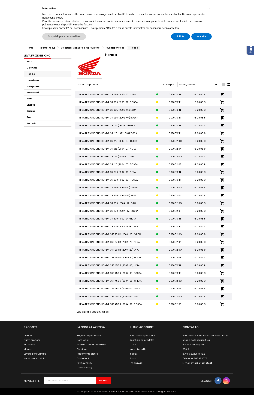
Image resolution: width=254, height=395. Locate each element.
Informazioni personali (142, 335)
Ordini (133, 344)
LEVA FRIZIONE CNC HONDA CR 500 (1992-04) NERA (107, 218)
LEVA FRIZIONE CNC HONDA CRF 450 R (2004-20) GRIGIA (110, 281)
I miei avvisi (136, 363)
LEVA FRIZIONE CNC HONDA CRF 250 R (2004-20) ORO (109, 249)
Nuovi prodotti (32, 340)
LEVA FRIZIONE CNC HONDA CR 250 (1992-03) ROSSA (108, 180)
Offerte (28, 335)
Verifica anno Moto (35, 358)
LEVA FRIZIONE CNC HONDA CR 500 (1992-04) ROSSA (108, 226)
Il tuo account (142, 327)
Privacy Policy (84, 363)
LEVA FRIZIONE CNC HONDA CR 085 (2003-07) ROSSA (108, 117)
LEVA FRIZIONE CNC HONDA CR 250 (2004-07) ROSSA (108, 211)
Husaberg (33, 80)
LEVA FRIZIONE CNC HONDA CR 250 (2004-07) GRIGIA (108, 187)
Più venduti (30, 344)
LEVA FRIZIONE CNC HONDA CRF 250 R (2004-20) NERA (109, 242)
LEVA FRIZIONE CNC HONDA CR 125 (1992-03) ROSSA (108, 133)
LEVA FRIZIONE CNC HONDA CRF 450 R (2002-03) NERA (109, 265)
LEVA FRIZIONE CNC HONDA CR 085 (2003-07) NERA (107, 110)
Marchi (28, 349)
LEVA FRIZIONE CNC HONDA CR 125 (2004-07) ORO (107, 156)
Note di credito (138, 349)
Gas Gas (32, 67)
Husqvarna (34, 86)
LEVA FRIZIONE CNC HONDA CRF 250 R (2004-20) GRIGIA (110, 234)
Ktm (29, 98)
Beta (29, 61)
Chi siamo (82, 349)
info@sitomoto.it (201, 363)
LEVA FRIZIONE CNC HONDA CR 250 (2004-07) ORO (107, 203)
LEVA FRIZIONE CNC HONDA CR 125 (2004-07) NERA (107, 148)
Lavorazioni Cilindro (35, 353)
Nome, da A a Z (198, 85)
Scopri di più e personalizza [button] (64, 36)
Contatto (191, 327)
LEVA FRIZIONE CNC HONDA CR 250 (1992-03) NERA (107, 172)
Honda (31, 74)
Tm (29, 117)
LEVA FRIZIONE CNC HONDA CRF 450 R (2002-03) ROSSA (110, 273)
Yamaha (32, 123)
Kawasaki (33, 92)
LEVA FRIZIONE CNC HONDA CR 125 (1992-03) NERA (107, 125)
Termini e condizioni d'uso (92, 344)
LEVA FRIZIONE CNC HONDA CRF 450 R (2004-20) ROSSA (110, 304)
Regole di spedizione (89, 335)
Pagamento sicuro (87, 353)
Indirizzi (134, 353)
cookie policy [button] (55, 17)
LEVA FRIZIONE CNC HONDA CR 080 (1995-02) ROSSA (108, 102)
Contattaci (83, 358)
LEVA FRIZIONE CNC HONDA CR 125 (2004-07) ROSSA (108, 164)
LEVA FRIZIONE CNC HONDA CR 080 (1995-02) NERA (107, 94)
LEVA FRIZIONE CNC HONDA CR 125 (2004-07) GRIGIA (108, 141)
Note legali (83, 340)
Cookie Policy (84, 367)
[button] (210, 8)
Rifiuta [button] (181, 36)
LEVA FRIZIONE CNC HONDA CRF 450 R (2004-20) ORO (109, 296)
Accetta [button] (201, 36)
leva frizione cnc (37, 56)
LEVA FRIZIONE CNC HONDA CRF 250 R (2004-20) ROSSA (110, 257)
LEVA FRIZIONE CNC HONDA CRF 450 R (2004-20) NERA (109, 288)
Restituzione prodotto (142, 340)
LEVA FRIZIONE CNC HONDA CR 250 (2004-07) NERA (108, 195)
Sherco (31, 104)
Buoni (133, 358)
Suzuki (31, 111)
